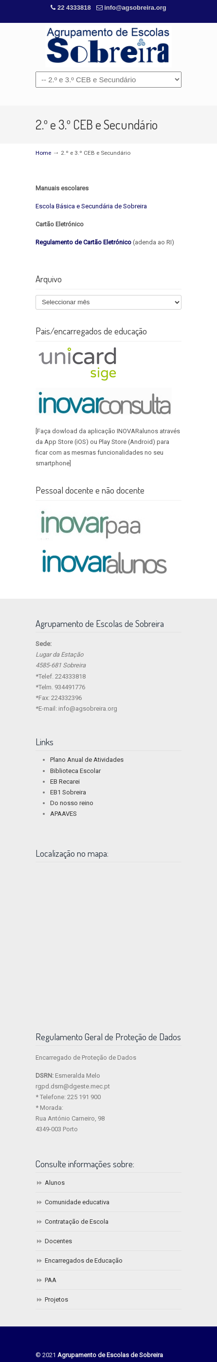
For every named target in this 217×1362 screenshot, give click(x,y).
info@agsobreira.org (135, 7)
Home (43, 152)
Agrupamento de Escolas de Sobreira (108, 46)
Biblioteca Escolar (75, 770)
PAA (50, 1280)
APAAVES (63, 813)
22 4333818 (74, 7)
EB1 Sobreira (68, 792)
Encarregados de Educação (84, 1260)
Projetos (56, 1299)
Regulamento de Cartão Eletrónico (83, 242)
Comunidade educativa (77, 1202)
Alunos (55, 1182)
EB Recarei (65, 781)
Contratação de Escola (76, 1221)
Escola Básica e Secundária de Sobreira (91, 206)
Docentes (58, 1241)
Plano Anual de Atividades (87, 759)
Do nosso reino (71, 803)
